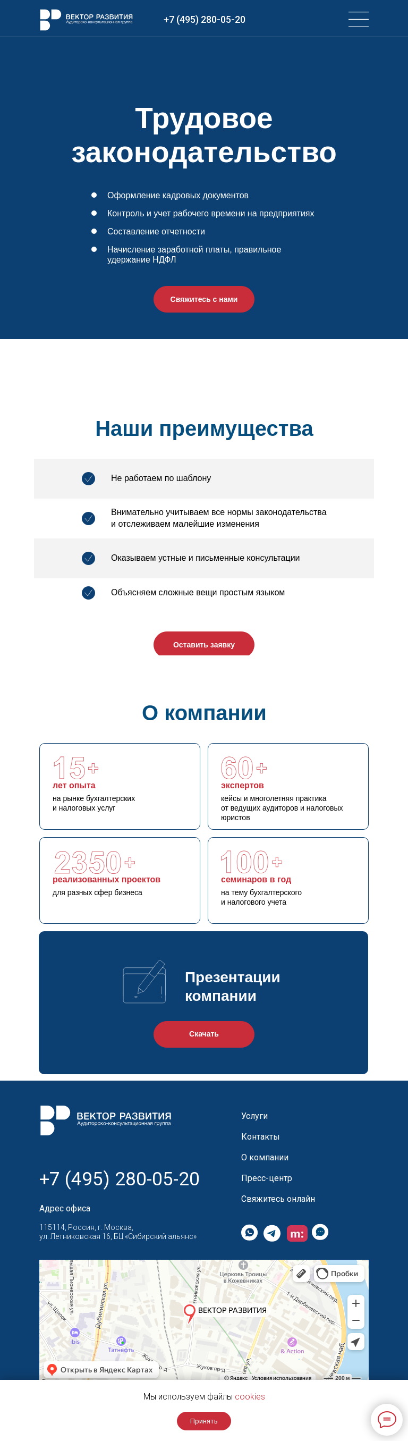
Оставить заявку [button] (204, 645)
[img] (358, 20)
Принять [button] (204, 1421)
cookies (250, 1397)
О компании (264, 1157)
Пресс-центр (266, 1178)
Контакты (260, 1137)
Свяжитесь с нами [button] (204, 299)
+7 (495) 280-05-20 (204, 19)
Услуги (254, 1116)
